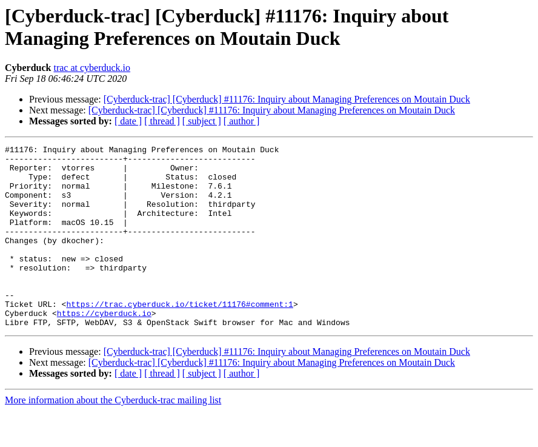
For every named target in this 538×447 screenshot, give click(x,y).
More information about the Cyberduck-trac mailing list (113, 436)
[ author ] (242, 121)
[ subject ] (201, 121)
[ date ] (128, 121)
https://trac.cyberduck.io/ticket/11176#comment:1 (179, 336)
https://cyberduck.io (104, 347)
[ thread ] (162, 121)
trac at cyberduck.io (91, 67)
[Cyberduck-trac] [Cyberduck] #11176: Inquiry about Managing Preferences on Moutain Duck (287, 99)
